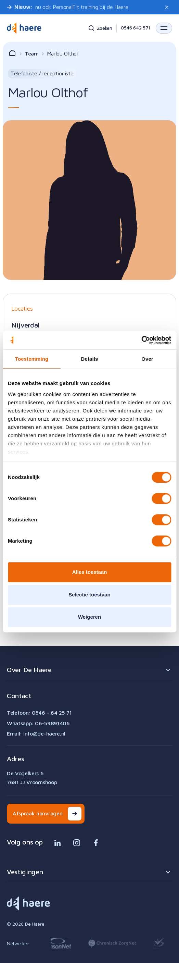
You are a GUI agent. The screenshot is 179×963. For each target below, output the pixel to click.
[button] (164, 28)
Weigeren (89, 617)
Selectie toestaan (89, 594)
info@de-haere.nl (44, 733)
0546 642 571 (135, 27)
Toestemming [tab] (32, 359)
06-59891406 (52, 723)
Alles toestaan (89, 572)
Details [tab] (89, 359)
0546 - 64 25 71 (52, 712)
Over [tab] (147, 359)
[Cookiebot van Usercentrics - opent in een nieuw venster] (141, 340)
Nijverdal (25, 325)
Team (32, 53)
